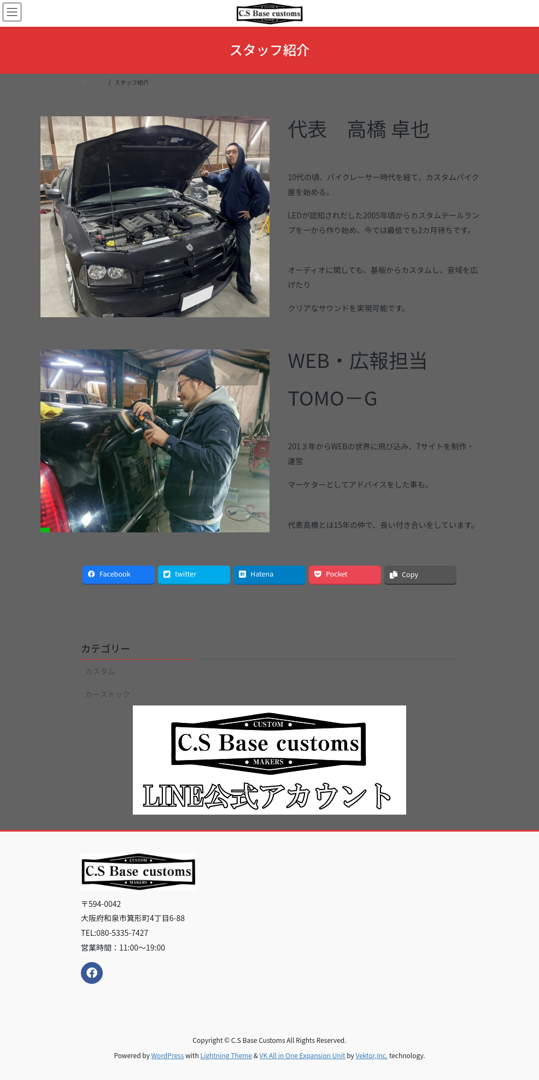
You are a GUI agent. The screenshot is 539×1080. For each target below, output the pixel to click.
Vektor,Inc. (371, 1055)
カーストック (107, 694)
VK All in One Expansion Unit (302, 1055)
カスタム (100, 671)
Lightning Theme (226, 1055)
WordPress (167, 1055)
